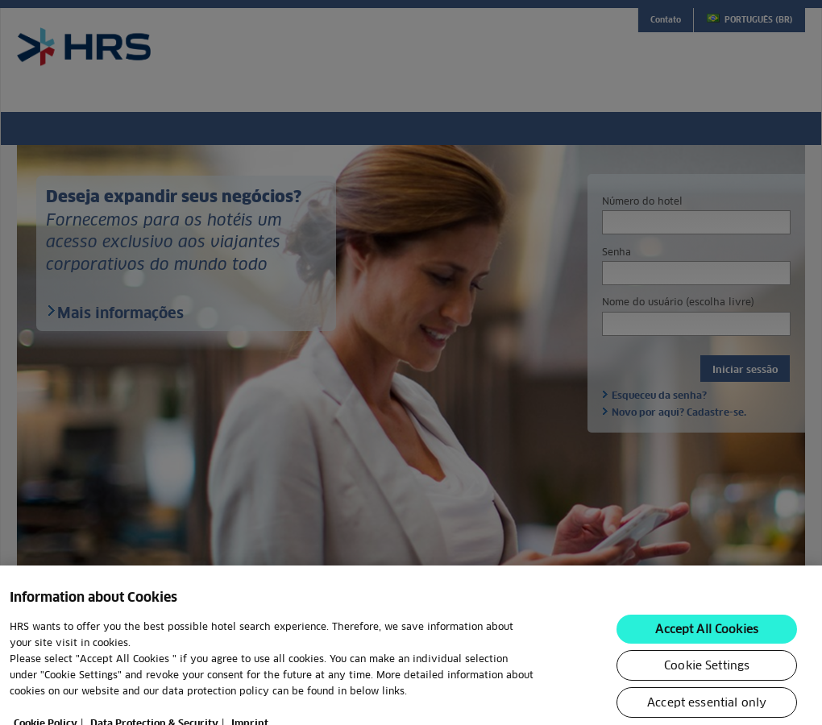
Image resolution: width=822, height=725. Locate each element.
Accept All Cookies (706, 635)
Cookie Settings (706, 671)
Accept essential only (706, 708)
